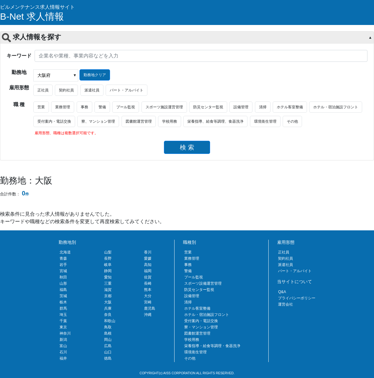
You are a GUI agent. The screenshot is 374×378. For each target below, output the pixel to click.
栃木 (63, 302)
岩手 (63, 265)
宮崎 (147, 302)
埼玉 (63, 314)
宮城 (63, 271)
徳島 (108, 358)
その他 (292, 121)
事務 (84, 107)
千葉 (63, 321)
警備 (102, 107)
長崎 (147, 283)
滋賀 (108, 289)
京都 (108, 296)
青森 (63, 258)
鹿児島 (149, 308)
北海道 (65, 252)
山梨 (108, 252)
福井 (63, 358)
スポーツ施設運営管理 (164, 107)
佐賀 (147, 277)
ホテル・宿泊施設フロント (335, 107)
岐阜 (108, 265)
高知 (147, 265)
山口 (108, 352)
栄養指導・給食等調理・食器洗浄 (212, 346)
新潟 (63, 339)
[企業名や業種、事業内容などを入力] (201, 56)
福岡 (147, 271)
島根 (108, 333)
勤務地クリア (95, 75)
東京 (63, 327)
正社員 (43, 90)
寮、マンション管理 (98, 121)
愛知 (108, 277)
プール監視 (125, 107)
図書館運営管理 (139, 121)
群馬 (63, 308)
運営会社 (285, 304)
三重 (108, 283)
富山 (63, 346)
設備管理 (240, 107)
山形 (63, 283)
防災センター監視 (208, 107)
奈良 (108, 314)
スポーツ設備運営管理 (203, 283)
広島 (108, 346)
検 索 (187, 147)
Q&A (282, 292)
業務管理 (62, 107)
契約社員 (66, 90)
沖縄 (147, 314)
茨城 (63, 296)
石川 (63, 352)
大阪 (108, 302)
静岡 (108, 271)
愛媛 (147, 258)
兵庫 (108, 308)
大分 (147, 296)
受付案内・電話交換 (54, 121)
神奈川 (65, 333)
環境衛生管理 (265, 121)
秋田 (63, 277)
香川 (147, 252)
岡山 (108, 339)
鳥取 (108, 327)
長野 (108, 258)
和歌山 (109, 321)
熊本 (147, 289)
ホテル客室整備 (290, 107)
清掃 (262, 107)
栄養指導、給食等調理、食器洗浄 (215, 121)
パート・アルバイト (126, 90)
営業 (41, 107)
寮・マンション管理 (201, 327)
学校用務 (169, 121)
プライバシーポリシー (296, 298)
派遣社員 (91, 90)
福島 (63, 289)
